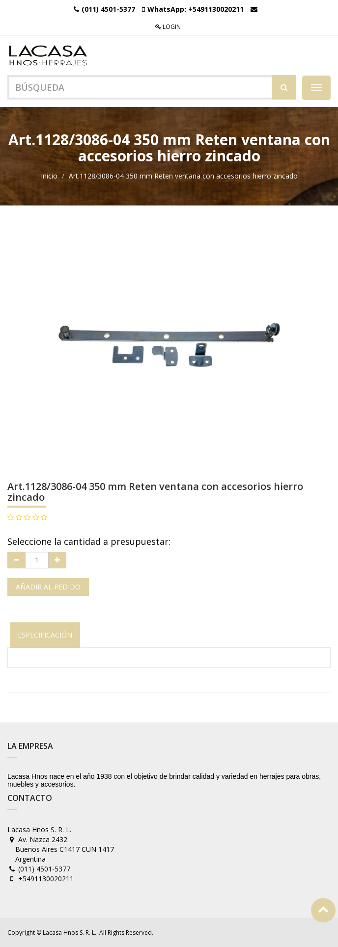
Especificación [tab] (45, 635)
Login (168, 27)
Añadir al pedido (48, 586)
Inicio (49, 175)
